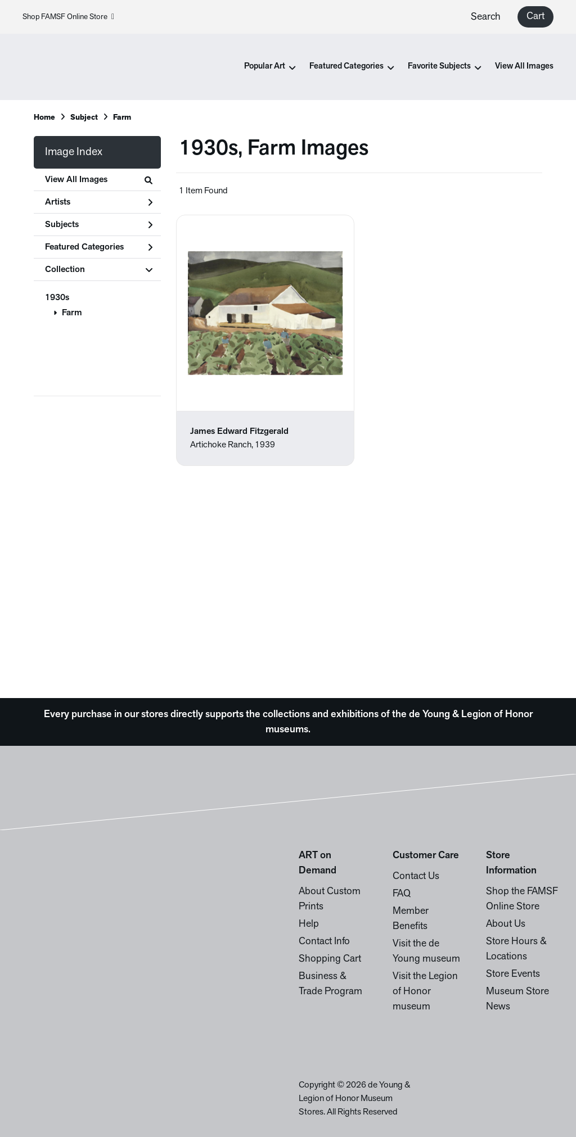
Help (309, 924)
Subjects (98, 224)
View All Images (524, 66)
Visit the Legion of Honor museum (425, 991)
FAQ (402, 894)
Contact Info (324, 941)
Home (44, 118)
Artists (98, 202)
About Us (505, 924)
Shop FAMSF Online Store (68, 17)
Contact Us (416, 876)
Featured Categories (98, 247)
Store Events (513, 974)
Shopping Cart (330, 959)
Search (486, 17)
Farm (72, 313)
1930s (57, 297)
